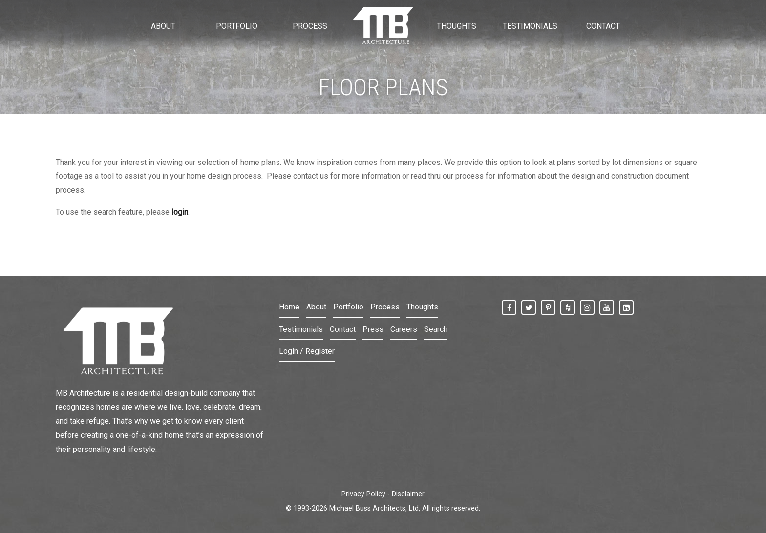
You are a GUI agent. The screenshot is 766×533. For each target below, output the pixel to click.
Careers (403, 329)
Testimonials (301, 329)
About (316, 306)
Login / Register (307, 351)
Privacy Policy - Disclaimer (383, 494)
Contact (343, 329)
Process (385, 306)
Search (435, 329)
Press (372, 329)
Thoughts (422, 306)
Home (289, 306)
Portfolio (348, 306)
